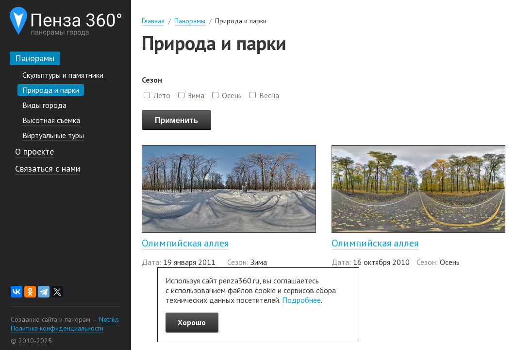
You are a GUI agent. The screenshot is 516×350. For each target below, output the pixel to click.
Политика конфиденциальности (57, 328)
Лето (161, 95)
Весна (269, 95)
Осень (232, 95)
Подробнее (301, 300)
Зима (196, 95)
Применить (176, 120)
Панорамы (189, 21)
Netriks (109, 319)
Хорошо (192, 322)
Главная (153, 21)
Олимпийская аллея (185, 243)
